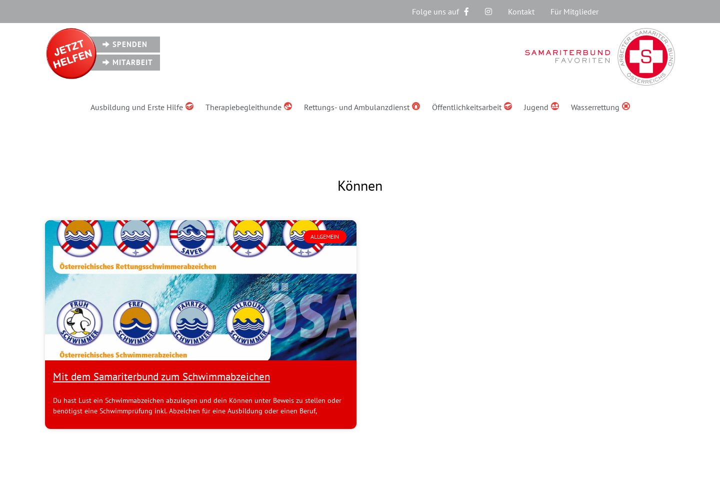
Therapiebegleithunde (249, 107)
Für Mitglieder (574, 12)
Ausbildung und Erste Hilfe (142, 107)
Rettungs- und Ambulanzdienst (362, 107)
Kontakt (521, 12)
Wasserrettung (600, 107)
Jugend (541, 107)
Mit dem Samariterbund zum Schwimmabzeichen (161, 376)
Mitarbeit (132, 62)
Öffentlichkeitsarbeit (472, 107)
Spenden (130, 44)
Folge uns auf (440, 12)
